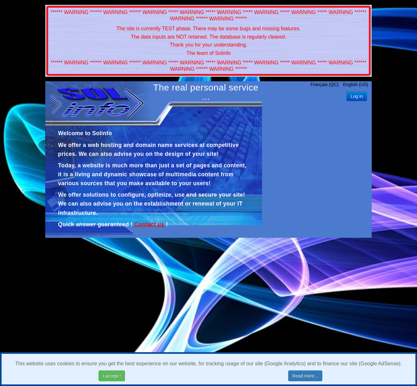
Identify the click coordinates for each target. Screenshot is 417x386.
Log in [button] (357, 96)
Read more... (305, 375)
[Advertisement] (316, 170)
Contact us (149, 224)
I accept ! (112, 375)
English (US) (355, 84)
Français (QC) (325, 84)
